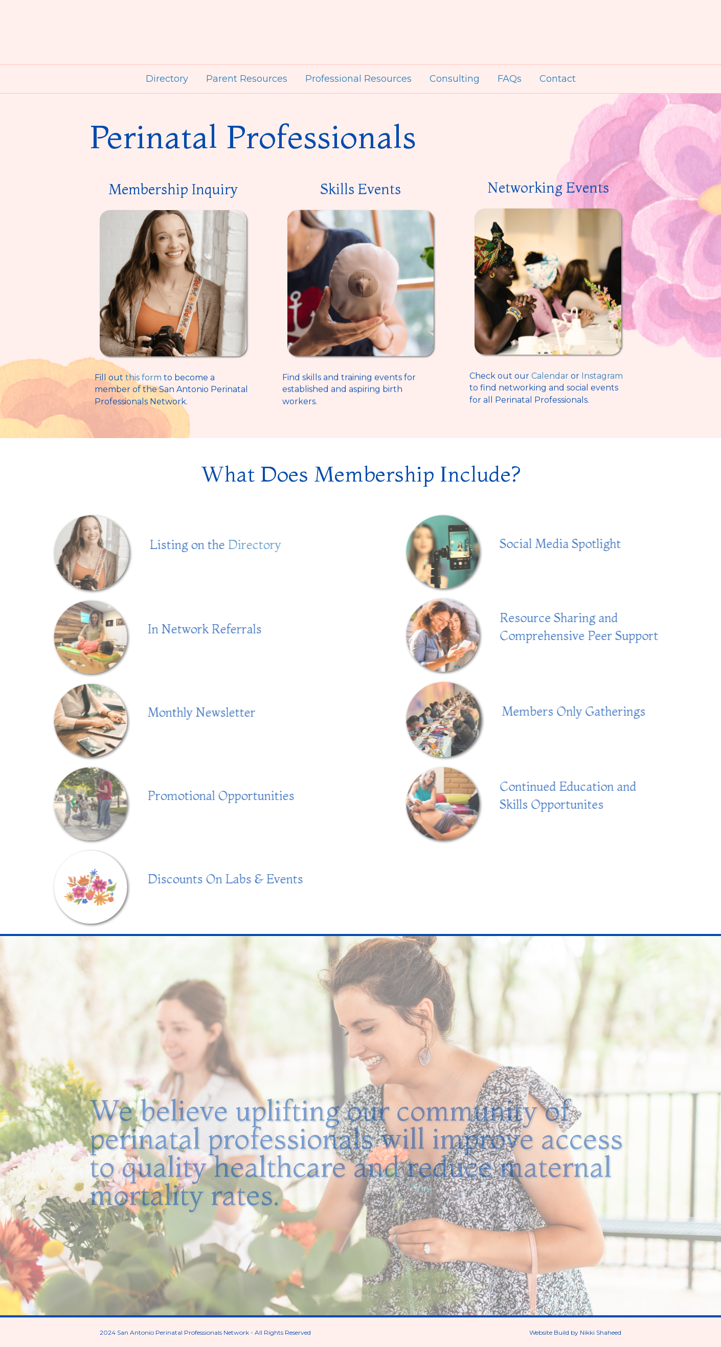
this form (143, 372)
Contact (557, 78)
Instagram (602, 359)
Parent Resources (246, 78)
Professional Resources (358, 78)
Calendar (550, 359)
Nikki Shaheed (600, 1332)
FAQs (510, 78)
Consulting (455, 78)
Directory (167, 78)
